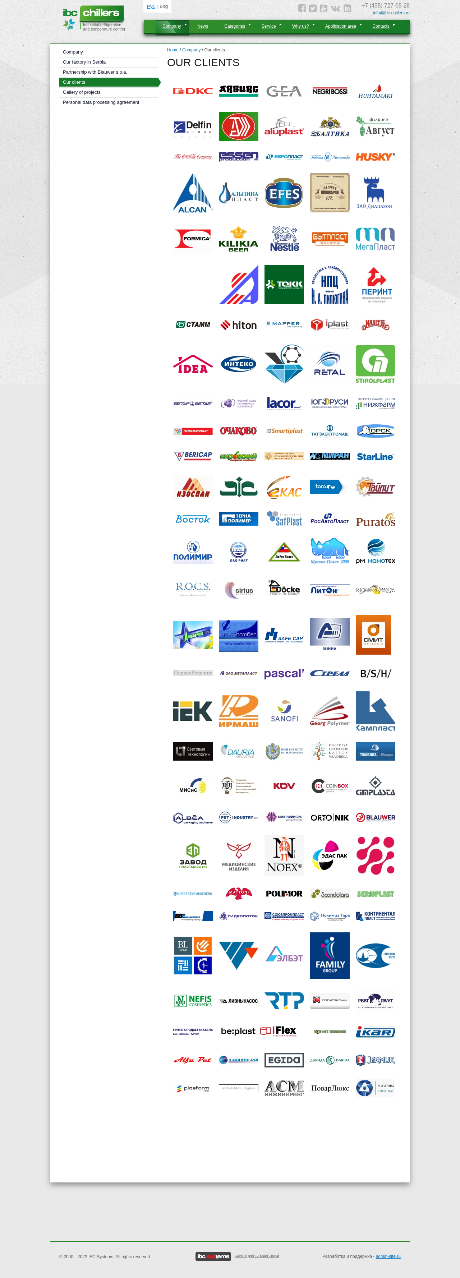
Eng (164, 6)
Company (171, 26)
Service (269, 26)
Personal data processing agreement (101, 102)
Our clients (74, 82)
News (202, 26)
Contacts (380, 26)
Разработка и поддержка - (361, 1256)
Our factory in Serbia (84, 62)
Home (173, 49)
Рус (151, 6)
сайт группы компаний (257, 1255)
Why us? (300, 26)
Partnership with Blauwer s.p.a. (95, 72)
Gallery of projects (82, 92)
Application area (340, 26)
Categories (234, 26)
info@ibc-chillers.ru (391, 12)
